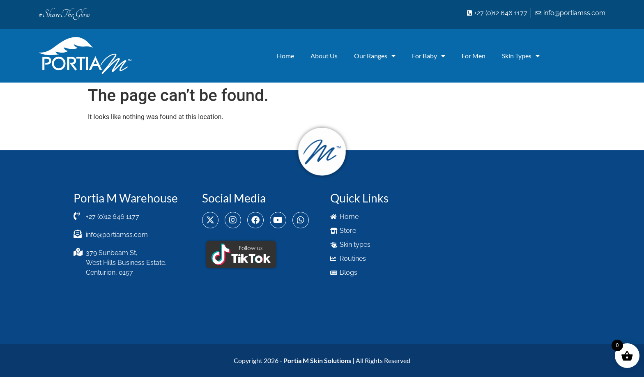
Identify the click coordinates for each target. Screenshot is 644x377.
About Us (324, 56)
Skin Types (521, 55)
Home (285, 56)
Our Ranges (375, 55)
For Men (473, 56)
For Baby (428, 55)
